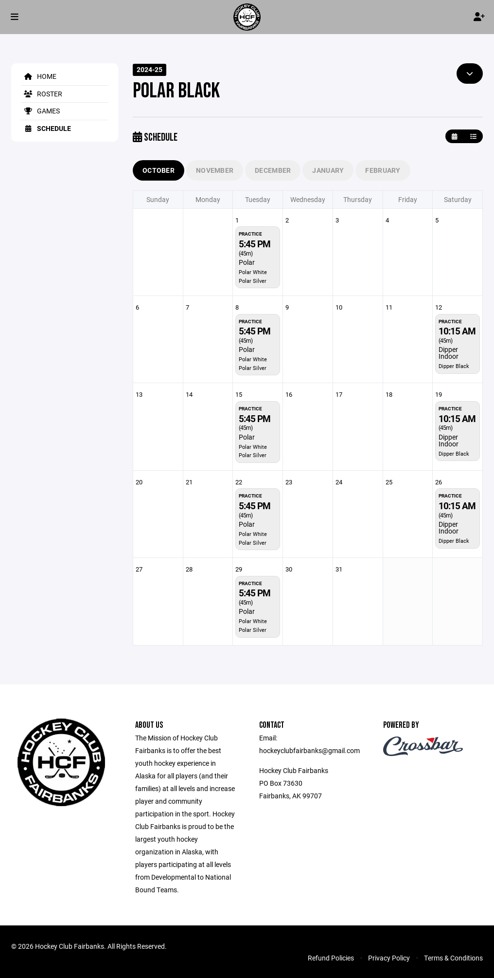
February (382, 170)
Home (38, 76)
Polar (247, 262)
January (328, 170)
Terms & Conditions (453, 957)
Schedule (46, 128)
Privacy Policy (389, 957)
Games (40, 110)
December (273, 170)
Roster (41, 93)
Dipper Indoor (449, 353)
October (158, 170)
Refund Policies (331, 957)
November (214, 170)
